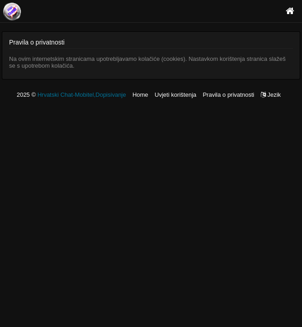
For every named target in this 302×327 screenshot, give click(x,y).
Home (141, 94)
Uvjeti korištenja (176, 94)
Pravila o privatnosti (228, 94)
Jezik (271, 94)
